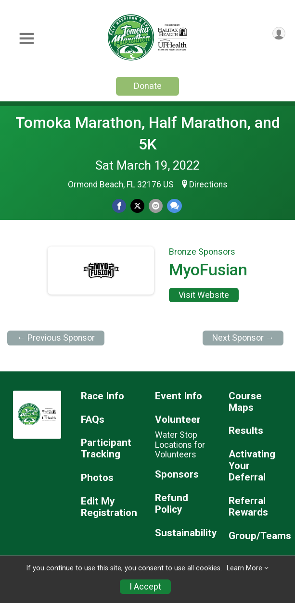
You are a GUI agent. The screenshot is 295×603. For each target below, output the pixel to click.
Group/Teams (258, 535)
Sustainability (184, 533)
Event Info (178, 396)
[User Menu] (278, 33)
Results (246, 430)
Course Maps (245, 402)
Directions (208, 184)
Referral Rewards (248, 506)
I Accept (145, 586)
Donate (148, 86)
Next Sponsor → (243, 338)
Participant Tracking (106, 448)
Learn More (244, 568)
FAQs (92, 419)
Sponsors (177, 474)
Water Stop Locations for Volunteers (180, 444)
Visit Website (204, 295)
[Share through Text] (174, 206)
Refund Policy (171, 503)
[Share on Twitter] (137, 206)
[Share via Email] (156, 206)
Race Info (102, 396)
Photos (97, 477)
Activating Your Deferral (252, 466)
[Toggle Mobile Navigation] (26, 39)
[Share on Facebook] (119, 206)
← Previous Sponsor (56, 338)
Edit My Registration (109, 507)
